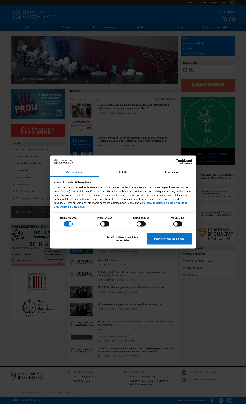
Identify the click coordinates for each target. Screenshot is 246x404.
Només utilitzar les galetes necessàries (122, 239)
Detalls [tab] (123, 172)
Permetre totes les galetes (169, 238)
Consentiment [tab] (74, 172)
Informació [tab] (171, 172)
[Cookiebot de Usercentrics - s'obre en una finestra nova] (178, 161)
